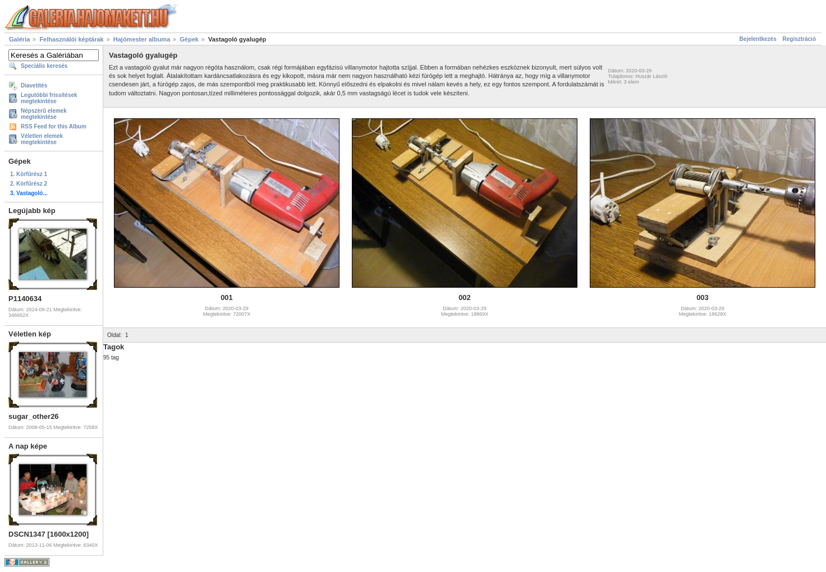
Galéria (19, 39)
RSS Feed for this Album (53, 126)
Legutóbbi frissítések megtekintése (49, 98)
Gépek (189, 39)
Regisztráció (799, 39)
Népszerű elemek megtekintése (44, 114)
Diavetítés (34, 85)
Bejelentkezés (758, 39)
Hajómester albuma (141, 39)
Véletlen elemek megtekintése (42, 139)
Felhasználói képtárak (71, 39)
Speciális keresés (44, 66)
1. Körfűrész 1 (28, 174)
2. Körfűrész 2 (28, 184)
